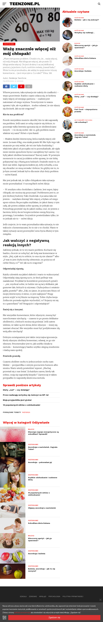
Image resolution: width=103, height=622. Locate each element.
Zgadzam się (54, 617)
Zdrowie (33, 596)
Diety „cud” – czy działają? (16, 390)
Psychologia (54, 596)
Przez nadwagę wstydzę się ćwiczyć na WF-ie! (26, 395)
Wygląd (42, 596)
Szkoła (23, 596)
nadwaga (26, 412)
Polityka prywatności (73, 596)
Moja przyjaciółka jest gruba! (17, 400)
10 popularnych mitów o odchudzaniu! (21, 405)
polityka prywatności (22, 612)
